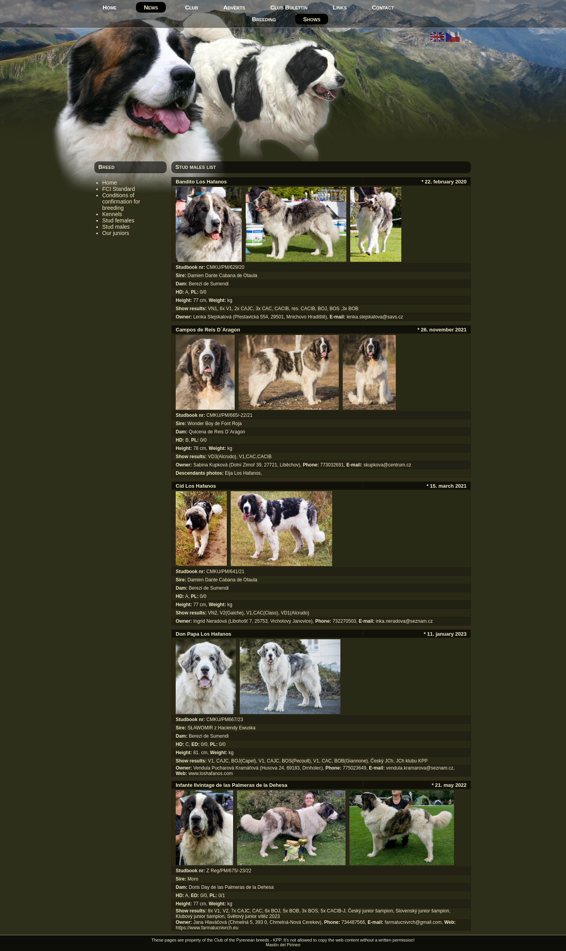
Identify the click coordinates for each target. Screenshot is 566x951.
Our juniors (115, 233)
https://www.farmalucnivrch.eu (207, 928)
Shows (311, 19)
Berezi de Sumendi (208, 284)
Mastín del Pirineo (283, 944)
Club (191, 7)
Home (110, 7)
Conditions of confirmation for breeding (121, 201)
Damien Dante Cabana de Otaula (222, 275)
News (151, 7)
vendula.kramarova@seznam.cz (420, 768)
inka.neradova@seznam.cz (404, 621)
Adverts (234, 7)
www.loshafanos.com (210, 773)
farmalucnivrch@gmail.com (413, 922)
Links (340, 7)
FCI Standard (118, 189)
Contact (383, 7)
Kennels (112, 214)
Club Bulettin (289, 7)
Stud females (118, 220)
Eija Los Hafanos (243, 473)
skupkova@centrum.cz (388, 465)
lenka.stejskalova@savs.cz (375, 317)
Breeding (264, 19)
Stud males (116, 227)
